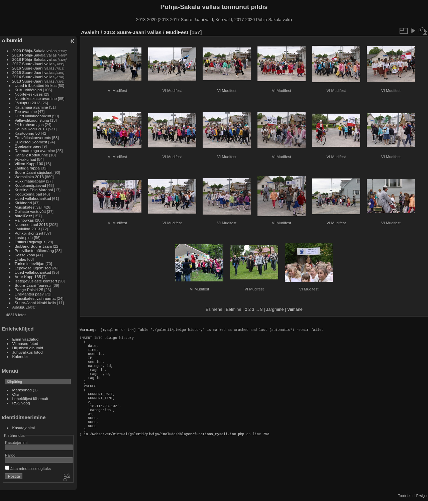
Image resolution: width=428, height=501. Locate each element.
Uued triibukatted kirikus (36, 85)
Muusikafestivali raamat (35, 298)
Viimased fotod (25, 343)
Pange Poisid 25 (29, 289)
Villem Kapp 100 (29, 163)
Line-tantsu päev (29, 294)
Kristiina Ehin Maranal (34, 189)
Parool (10, 455)
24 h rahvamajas (29, 124)
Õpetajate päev (28, 146)
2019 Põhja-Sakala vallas (34, 55)
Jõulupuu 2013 (27, 103)
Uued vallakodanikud (33, 116)
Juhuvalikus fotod (27, 352)
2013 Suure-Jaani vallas (33, 81)
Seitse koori (25, 255)
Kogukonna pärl (28, 194)
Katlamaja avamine (31, 107)
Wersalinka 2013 (29, 176)
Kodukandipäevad (30, 185)
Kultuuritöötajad (28, 90)
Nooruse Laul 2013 (31, 224)
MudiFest (23, 216)
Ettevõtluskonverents (33, 137)
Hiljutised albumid (27, 348)
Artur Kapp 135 (28, 276)
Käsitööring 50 (27, 133)
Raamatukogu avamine (35, 150)
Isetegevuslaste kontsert (36, 281)
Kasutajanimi (23, 427)
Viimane (295, 309)
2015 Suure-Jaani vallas (33, 72)
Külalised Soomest (31, 142)
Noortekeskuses (29, 94)
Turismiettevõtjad (29, 263)
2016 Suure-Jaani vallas (33, 68)
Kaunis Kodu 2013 (31, 129)
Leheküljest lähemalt (30, 398)
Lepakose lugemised (33, 268)
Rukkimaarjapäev (30, 181)
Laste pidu (24, 237)
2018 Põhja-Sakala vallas (34, 59)
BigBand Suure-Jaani (33, 246)
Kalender (20, 356)
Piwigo (421, 496)
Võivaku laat (25, 159)
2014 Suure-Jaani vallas (33, 77)
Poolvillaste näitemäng (34, 250)
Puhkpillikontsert (29, 233)
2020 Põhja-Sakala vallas (34, 50)
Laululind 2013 (27, 229)
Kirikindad (23, 203)
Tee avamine (26, 111)
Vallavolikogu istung (32, 120)
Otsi (15, 394)
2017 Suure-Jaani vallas (33, 63)
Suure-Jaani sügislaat (33, 172)
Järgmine (275, 309)
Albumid (12, 40)
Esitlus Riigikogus (30, 242)
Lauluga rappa (27, 168)
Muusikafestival (28, 207)
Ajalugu (18, 307)
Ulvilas (20, 259)
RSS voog (21, 403)
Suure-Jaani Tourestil (33, 285)
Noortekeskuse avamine (36, 98)
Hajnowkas (25, 220)
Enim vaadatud (25, 339)
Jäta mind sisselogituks (28, 468)
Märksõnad (22, 390)
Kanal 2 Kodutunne (31, 155)
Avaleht (90, 32)
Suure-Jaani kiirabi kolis (35, 302)
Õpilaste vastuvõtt (30, 211)
